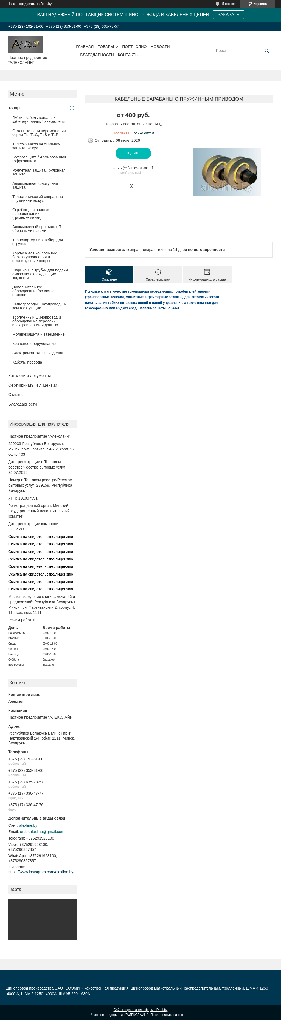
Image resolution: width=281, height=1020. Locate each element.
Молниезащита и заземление (38, 334)
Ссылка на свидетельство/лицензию (40, 536)
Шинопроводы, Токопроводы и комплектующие (39, 306)
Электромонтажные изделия (37, 353)
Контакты (128, 55)
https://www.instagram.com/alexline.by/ (41, 872)
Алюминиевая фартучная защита (35, 185)
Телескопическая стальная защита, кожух (36, 146)
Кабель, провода (27, 362)
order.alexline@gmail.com (42, 831)
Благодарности (97, 55)
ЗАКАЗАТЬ (229, 14)
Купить (133, 153)
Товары (106, 46)
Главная (85, 46)
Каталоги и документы (29, 375)
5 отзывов (229, 4)
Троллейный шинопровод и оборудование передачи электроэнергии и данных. (36, 321)
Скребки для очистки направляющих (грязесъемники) (30, 214)
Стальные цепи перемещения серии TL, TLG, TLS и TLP (39, 133)
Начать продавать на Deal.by (29, 4)
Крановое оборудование (34, 343)
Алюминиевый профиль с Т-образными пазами (37, 229)
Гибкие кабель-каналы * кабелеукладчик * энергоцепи (38, 119)
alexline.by (28, 825)
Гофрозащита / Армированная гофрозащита (39, 159)
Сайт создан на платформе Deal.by (141, 1010)
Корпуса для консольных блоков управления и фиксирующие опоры (34, 257)
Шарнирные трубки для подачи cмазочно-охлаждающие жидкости (40, 274)
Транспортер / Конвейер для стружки (37, 242)
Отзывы (15, 394)
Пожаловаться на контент (170, 1015)
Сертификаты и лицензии (32, 385)
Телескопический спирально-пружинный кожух (38, 198)
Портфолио (134, 46)
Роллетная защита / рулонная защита (39, 172)
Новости (160, 46)
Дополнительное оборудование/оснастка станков (33, 291)
